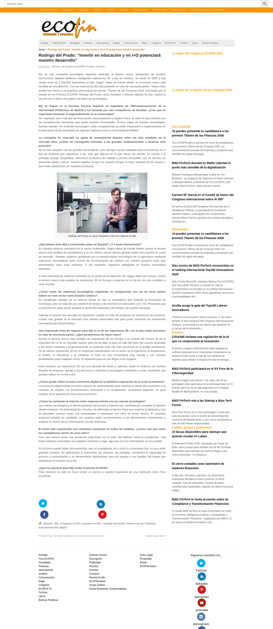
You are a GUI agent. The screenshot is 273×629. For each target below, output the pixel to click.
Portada (44, 43)
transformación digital (53, 516)
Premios (97, 10)
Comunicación (131, 43)
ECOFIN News (159, 10)
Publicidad (83, 10)
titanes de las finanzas (141, 512)
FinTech (184, 43)
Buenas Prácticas (210, 43)
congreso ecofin (70, 512)
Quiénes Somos (49, 10)
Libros (195, 43)
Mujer (144, 43)
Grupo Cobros (179, 10)
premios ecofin (91, 512)
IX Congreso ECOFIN (73, 66)
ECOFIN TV (170, 43)
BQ (56, 512)
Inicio (42, 49)
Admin (143, 551)
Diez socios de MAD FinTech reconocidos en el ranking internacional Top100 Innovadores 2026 (203, 270)
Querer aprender (154, 525)
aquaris (48, 512)
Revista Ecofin (140, 10)
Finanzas (88, 43)
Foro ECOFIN (59, 43)
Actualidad (75, 43)
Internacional (102, 43)
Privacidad (145, 548)
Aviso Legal (146, 544)
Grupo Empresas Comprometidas (208, 10)
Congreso (156, 43)
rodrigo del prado (114, 512)
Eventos (110, 10)
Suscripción (68, 10)
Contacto (123, 10)
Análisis (116, 43)
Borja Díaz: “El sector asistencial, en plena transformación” (72, 525)
